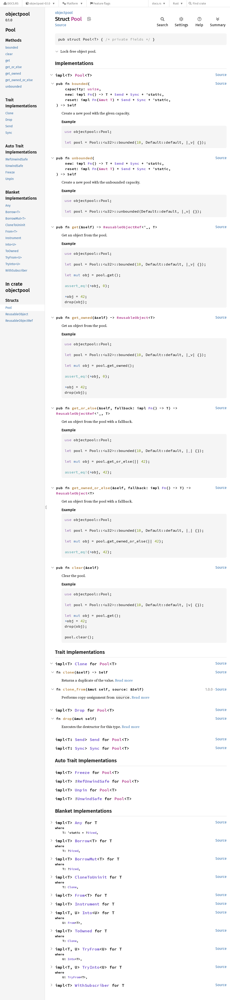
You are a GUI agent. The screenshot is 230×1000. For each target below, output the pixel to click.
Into (87, 912)
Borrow (82, 840)
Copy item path (89, 19)
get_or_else (84, 408)
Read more (124, 680)
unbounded (82, 158)
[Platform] (72, 3)
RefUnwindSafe (93, 781)
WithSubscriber (92, 985)
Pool (80, 75)
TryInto (91, 967)
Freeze (82, 772)
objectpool (64, 13)
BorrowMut (86, 859)
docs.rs (156, 3)
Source (60, 25)
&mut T (105, 99)
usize (93, 89)
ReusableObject (132, 317)
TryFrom (91, 949)
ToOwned (83, 930)
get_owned (82, 317)
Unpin (81, 790)
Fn (90, 94)
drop (67, 718)
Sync (134, 94)
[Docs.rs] (11, 3)
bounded (80, 83)
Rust (176, 3)
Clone (81, 663)
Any (78, 822)
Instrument (87, 904)
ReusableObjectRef (122, 227)
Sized (91, 833)
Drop (80, 710)
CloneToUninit (91, 877)
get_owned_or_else (91, 488)
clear (77, 567)
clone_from (74, 689)
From (80, 895)
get (75, 227)
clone (68, 672)
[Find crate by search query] (211, 3)
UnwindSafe (89, 798)
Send (119, 94)
